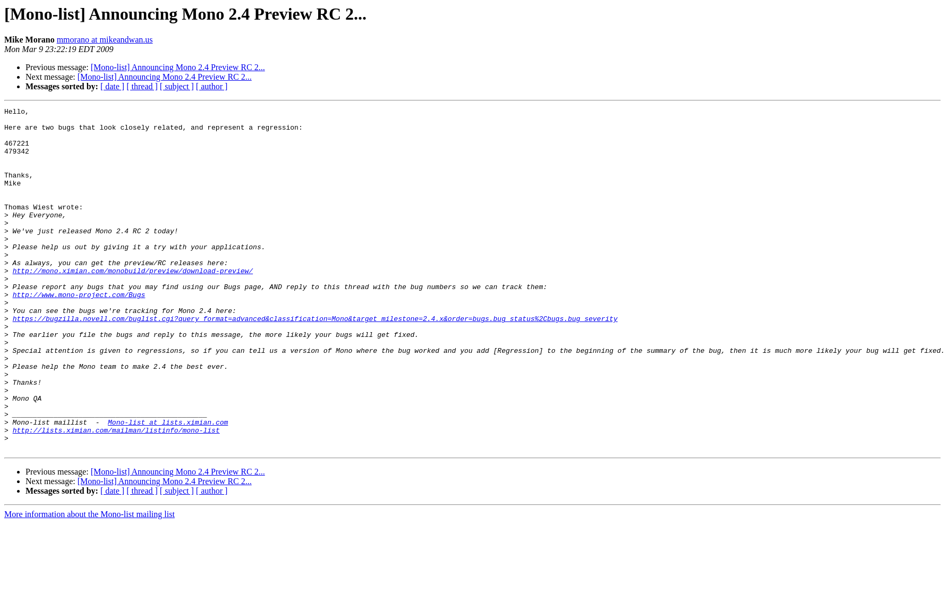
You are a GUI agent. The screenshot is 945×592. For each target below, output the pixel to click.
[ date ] (112, 86)
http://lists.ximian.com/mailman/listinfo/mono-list (116, 495)
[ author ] (212, 86)
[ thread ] (142, 86)
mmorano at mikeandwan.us (105, 39)
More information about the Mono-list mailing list (89, 582)
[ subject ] (177, 86)
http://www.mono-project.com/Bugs (79, 332)
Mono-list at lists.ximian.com (168, 485)
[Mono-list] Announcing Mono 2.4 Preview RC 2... (178, 67)
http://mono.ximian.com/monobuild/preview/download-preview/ (133, 304)
